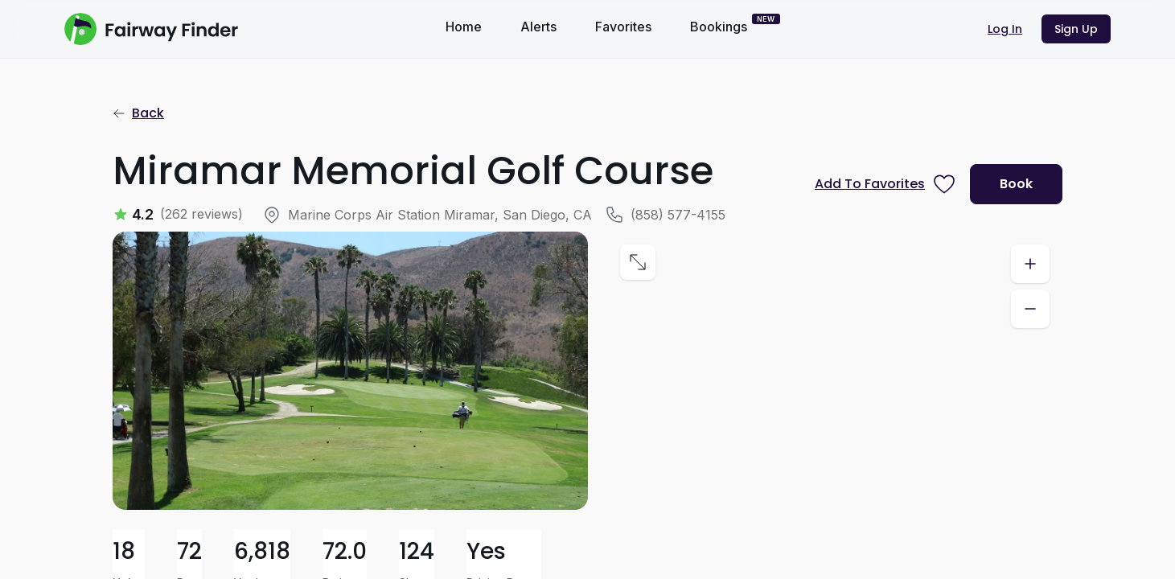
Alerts (538, 26)
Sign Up (1076, 29)
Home (464, 26)
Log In (1005, 29)
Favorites (623, 26)
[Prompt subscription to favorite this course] (886, 184)
